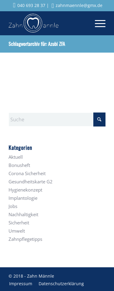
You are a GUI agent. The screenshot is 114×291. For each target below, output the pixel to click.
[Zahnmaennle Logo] (47, 23)
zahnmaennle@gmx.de (77, 5)
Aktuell (16, 157)
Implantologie (23, 198)
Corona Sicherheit (27, 173)
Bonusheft (19, 165)
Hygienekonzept (25, 190)
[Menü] (97, 23)
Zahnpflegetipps (25, 239)
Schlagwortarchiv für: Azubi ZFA (37, 43)
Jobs (13, 206)
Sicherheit (19, 223)
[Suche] (57, 119)
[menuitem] (97, 23)
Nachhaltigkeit (23, 214)
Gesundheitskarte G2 (31, 181)
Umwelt (17, 231)
